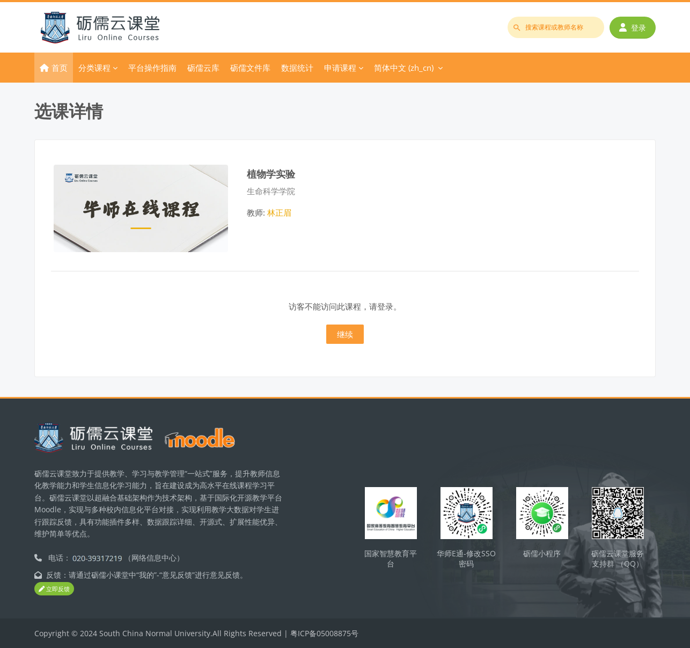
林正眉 (279, 212)
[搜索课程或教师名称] (556, 27)
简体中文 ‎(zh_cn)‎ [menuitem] (404, 67)
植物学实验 (271, 173)
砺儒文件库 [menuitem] (250, 67)
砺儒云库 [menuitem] (203, 67)
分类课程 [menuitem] (94, 67)
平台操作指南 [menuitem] (152, 67)
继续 (345, 334)
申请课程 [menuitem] (340, 67)
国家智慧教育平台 (390, 558)
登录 (632, 28)
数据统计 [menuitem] (297, 67)
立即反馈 (54, 589)
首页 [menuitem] (60, 67)
